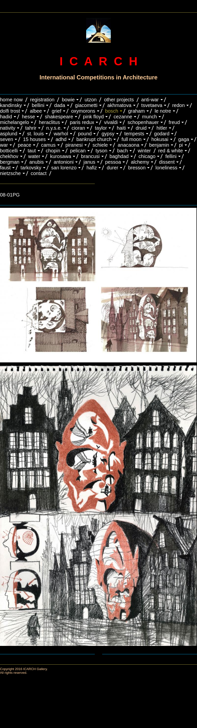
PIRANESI (74, 145)
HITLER (161, 128)
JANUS (89, 162)
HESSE (28, 116)
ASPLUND (8, 133)
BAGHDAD (119, 156)
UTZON (90, 99)
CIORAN (78, 128)
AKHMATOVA (119, 105)
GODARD (161, 133)
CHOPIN (53, 150)
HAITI (121, 128)
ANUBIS (36, 162)
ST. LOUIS (35, 133)
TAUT (32, 150)
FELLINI (171, 156)
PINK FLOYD (93, 116)
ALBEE (36, 111)
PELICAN (78, 150)
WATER (34, 156)
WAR (4, 145)
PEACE (24, 145)
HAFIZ (91, 167)
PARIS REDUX (82, 122)
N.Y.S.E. (54, 128)
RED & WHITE (170, 150)
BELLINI (38, 105)
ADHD (61, 139)
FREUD (174, 122)
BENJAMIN (159, 145)
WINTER (144, 150)
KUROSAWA (60, 156)
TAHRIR (30, 128)
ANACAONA (128, 145)
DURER (112, 167)
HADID (6, 116)
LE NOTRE (163, 111)
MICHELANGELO (14, 122)
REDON (178, 105)
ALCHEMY (140, 162)
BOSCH (111, 111)
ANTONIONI (64, 162)
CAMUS (48, 145)
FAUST (5, 167)
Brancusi (90, 156)
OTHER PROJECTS (119, 99)
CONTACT (39, 173)
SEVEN (6, 139)
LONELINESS (166, 167)
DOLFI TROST (10, 111)
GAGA (183, 139)
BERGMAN (9, 162)
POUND (85, 133)
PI (181, 145)
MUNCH (149, 116)
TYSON (101, 150)
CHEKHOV (9, 156)
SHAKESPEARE (59, 116)
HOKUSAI (159, 139)
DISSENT (167, 162)
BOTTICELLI (9, 150)
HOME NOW (11, 99)
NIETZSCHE (10, 173)
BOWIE (68, 99)
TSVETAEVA (152, 105)
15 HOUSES (34, 139)
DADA (59, 105)
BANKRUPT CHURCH (94, 139)
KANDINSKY (11, 105)
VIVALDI (111, 122)
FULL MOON (132, 139)
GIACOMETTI (86, 105)
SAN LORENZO (64, 167)
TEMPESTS (134, 133)
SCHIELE (100, 145)
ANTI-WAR (150, 99)
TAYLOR (101, 128)
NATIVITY (7, 128)
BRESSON (137, 167)
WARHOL (61, 133)
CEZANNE (123, 116)
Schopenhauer (143, 122)
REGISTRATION (42, 99)
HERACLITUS (49, 122)
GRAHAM (136, 111)
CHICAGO (147, 156)
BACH (122, 150)
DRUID (141, 128)
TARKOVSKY (30, 167)
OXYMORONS (83, 111)
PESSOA (113, 162)
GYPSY (107, 133)
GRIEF (56, 111)
